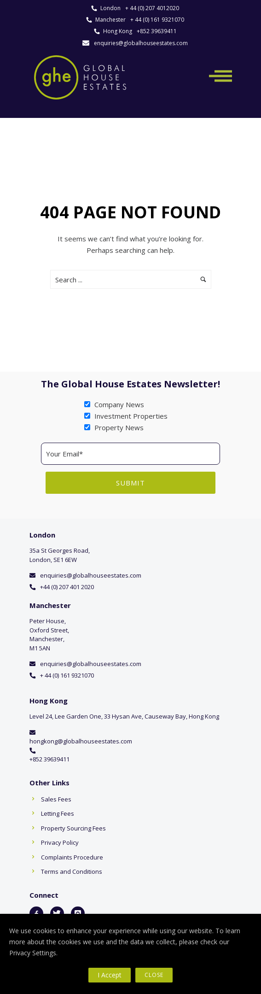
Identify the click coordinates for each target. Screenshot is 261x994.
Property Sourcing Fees (73, 828)
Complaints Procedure (72, 857)
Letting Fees (57, 813)
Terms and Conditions (71, 871)
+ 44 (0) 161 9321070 (157, 19)
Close (154, 975)
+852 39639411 (157, 31)
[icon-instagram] (78, 913)
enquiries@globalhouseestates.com (141, 43)
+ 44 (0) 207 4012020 (152, 8)
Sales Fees (56, 799)
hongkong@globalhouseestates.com (80, 741)
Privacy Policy (60, 842)
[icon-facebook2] (36, 913)
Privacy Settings (32, 952)
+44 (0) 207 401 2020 (67, 587)
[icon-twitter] (57, 913)
